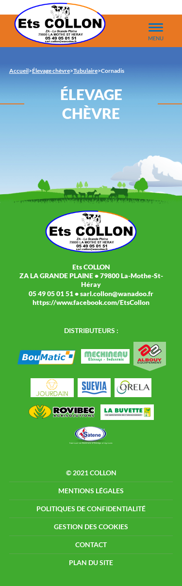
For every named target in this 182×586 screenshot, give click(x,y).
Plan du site (91, 562)
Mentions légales (91, 490)
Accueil (19, 70)
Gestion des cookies (91, 526)
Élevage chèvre (51, 70)
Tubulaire (85, 70)
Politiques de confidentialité (91, 508)
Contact (91, 544)
